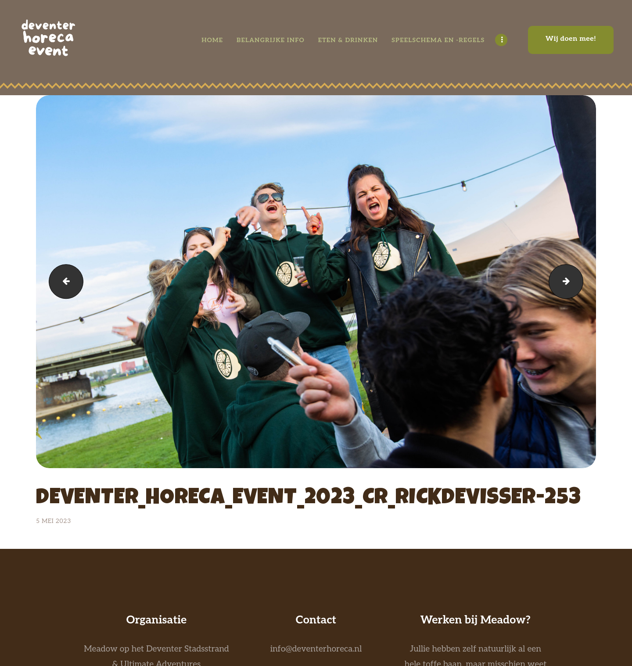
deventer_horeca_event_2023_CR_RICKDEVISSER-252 (579, 281)
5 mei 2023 (53, 521)
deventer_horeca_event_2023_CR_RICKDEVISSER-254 (61, 281)
